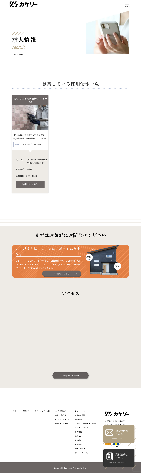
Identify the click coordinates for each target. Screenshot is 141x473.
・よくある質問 (79, 415)
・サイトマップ (79, 448)
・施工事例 (25, 411)
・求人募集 (77, 444)
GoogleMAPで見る (70, 375)
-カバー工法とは (60, 415)
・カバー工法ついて (61, 411)
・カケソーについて (80, 427)
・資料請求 (77, 440)
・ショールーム (79, 411)
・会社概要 (77, 419)
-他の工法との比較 (61, 423)
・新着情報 (77, 432)
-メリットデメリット (61, 419)
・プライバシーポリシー (82, 453)
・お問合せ (77, 436)
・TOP (14, 411)
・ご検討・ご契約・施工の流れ (85, 423)
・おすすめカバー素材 (41, 411)
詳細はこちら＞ (30, 184)
